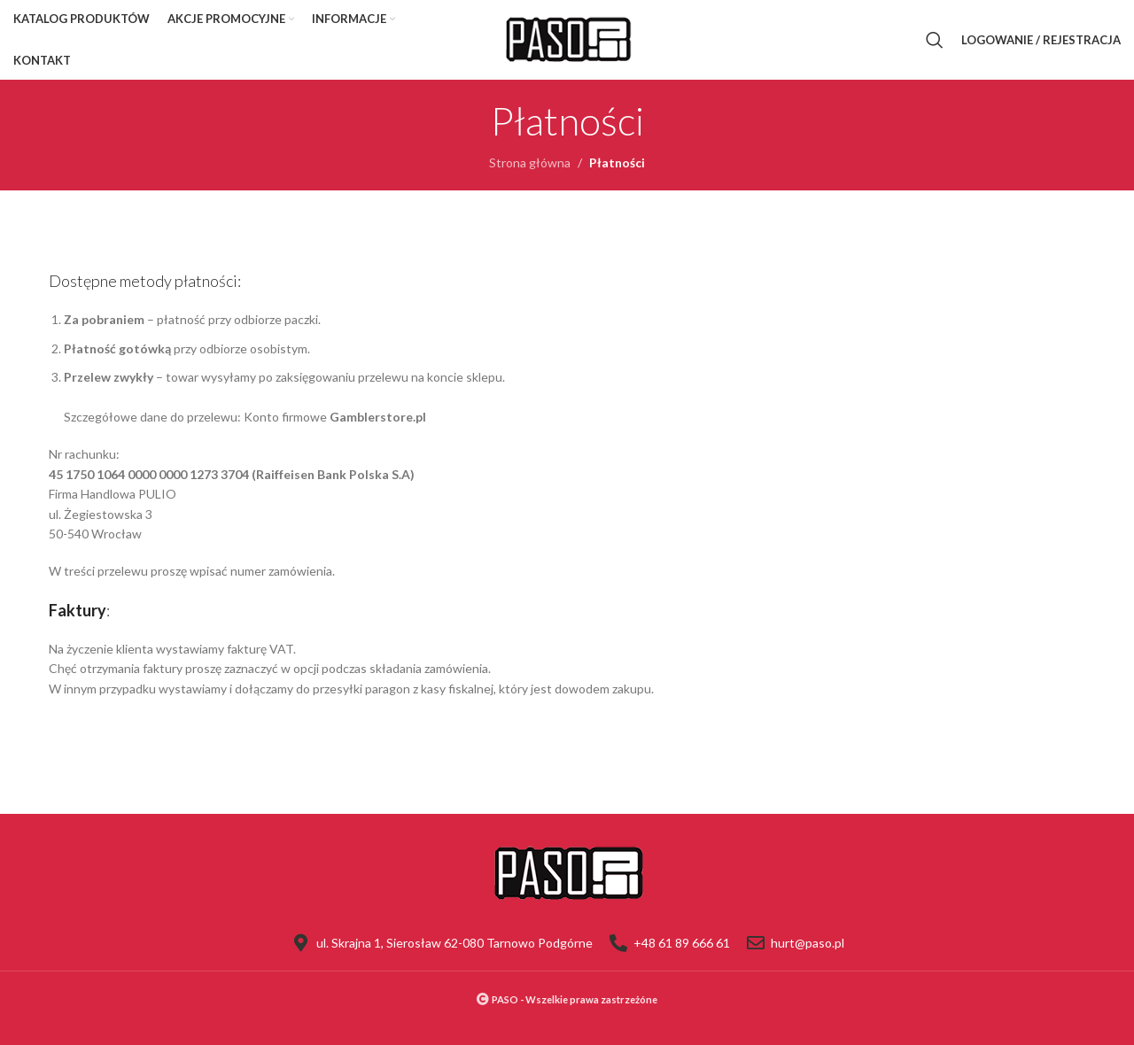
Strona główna (530, 162)
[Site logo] (567, 38)
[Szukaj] (934, 40)
